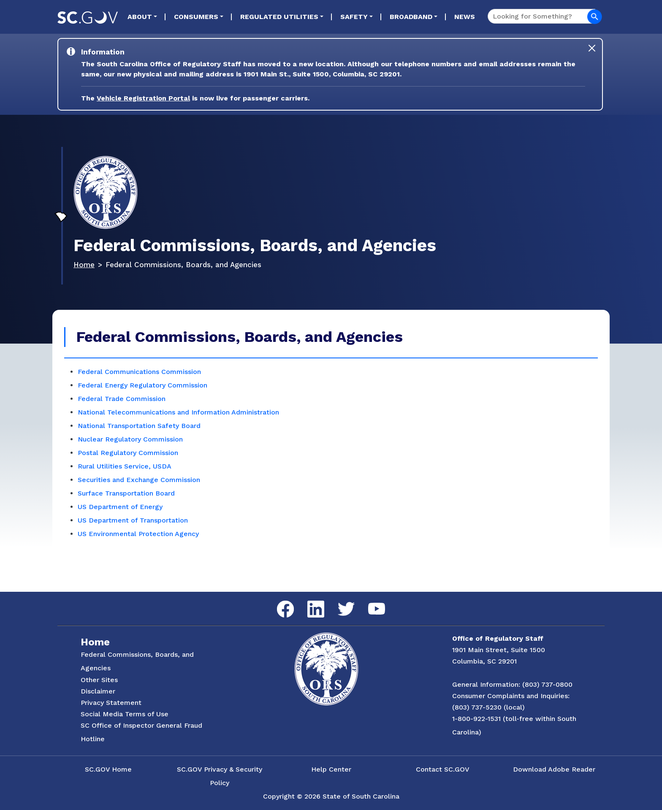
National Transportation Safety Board (139, 426)
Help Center (331, 769)
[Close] (592, 48)
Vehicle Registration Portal (143, 98)
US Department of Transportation (133, 520)
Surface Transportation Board (126, 493)
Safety (354, 17)
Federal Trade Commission (122, 399)
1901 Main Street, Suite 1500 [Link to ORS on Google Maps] (498, 650)
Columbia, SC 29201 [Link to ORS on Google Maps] (484, 661)
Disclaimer (98, 691)
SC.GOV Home (108, 769)
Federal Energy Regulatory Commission (142, 385)
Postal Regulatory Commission (128, 453)
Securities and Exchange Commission (139, 480)
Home (84, 264)
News (464, 17)
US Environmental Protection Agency (138, 534)
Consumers (196, 17)
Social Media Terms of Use (124, 714)
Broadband (411, 17)
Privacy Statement (111, 703)
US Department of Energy (120, 507)
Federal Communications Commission (139, 372)
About (140, 17)
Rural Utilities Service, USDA (124, 466)
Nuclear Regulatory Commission (130, 439)
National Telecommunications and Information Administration (178, 412)
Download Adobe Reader (554, 769)
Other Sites (99, 680)
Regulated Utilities (279, 17)
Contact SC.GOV (442, 769)
